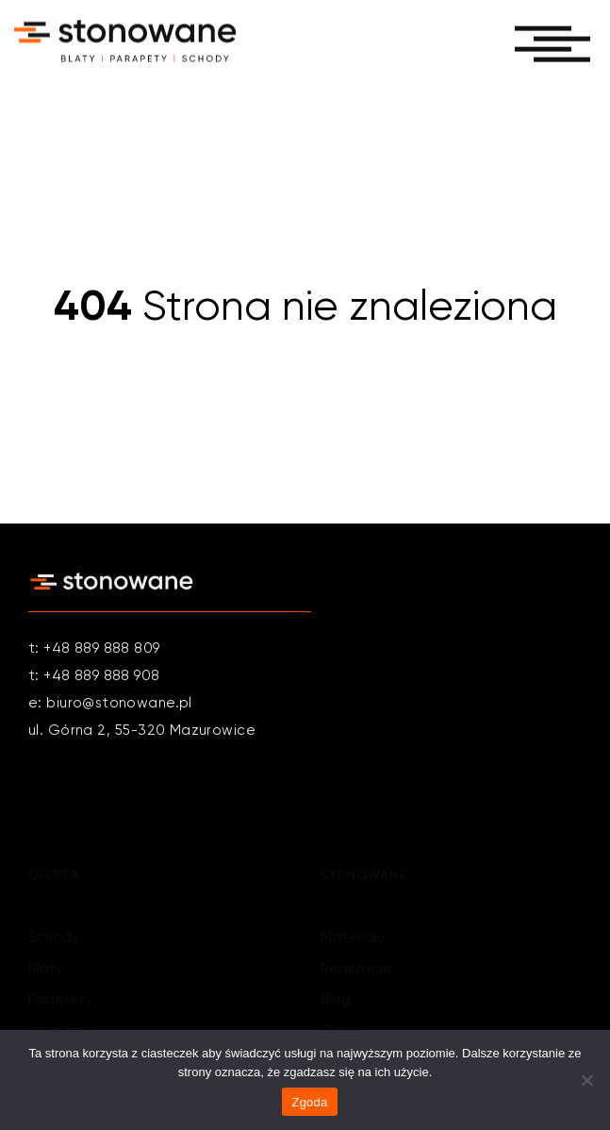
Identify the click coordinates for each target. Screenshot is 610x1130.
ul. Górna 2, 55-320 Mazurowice (142, 731)
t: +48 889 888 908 (94, 677)
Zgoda (309, 1102)
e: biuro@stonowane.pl (110, 704)
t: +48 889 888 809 (94, 649)
